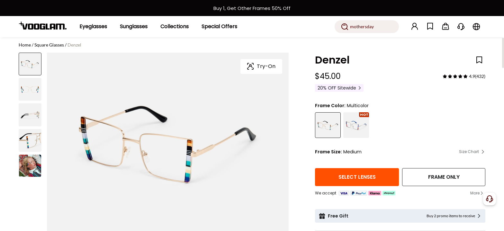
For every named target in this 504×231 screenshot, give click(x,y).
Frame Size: (328, 152)
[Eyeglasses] (93, 26)
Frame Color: (330, 105)
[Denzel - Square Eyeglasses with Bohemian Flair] (356, 125)
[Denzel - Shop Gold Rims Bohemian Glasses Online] (327, 125)
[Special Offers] (219, 26)
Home (25, 44)
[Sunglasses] (134, 26)
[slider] (455, 76)
